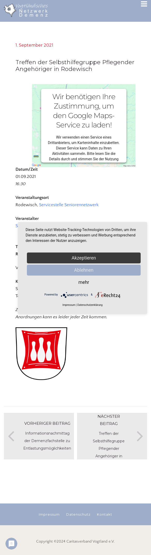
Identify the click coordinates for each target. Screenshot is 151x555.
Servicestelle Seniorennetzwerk (69, 205)
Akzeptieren (84, 258)
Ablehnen (83, 270)
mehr (83, 282)
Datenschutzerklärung (89, 305)
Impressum (68, 305)
